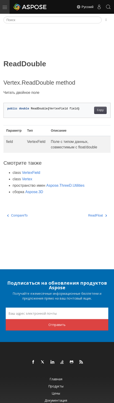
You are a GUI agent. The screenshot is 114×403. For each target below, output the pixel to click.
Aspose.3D (34, 192)
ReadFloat (97, 215)
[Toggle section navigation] (106, 20)
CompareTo (17, 215)
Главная (56, 379)
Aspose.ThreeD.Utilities (65, 185)
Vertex (27, 179)
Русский (85, 7)
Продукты (56, 386)
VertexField (31, 173)
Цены (56, 393)
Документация (56, 400)
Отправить (57, 324)
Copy (100, 110)
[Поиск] (52, 20)
